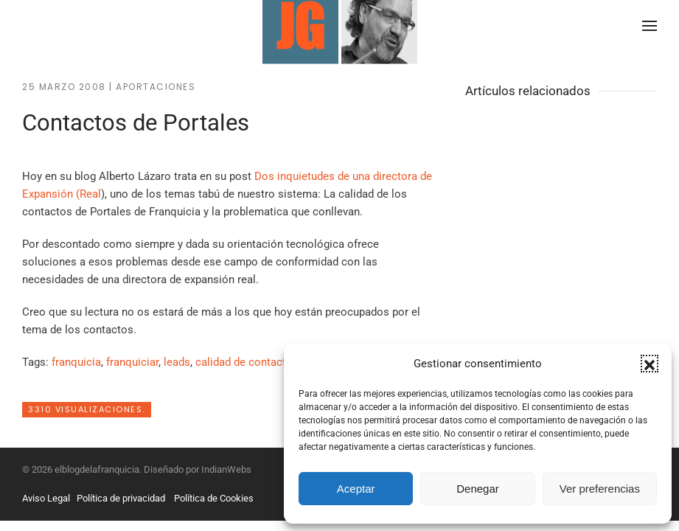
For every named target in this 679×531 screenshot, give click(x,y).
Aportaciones (155, 86)
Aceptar (356, 488)
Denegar (477, 488)
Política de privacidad (121, 498)
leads (177, 362)
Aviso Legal (46, 498)
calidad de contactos (247, 362)
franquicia (76, 362)
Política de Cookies (214, 498)
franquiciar (132, 362)
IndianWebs (226, 469)
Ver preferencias (600, 488)
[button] (649, 363)
